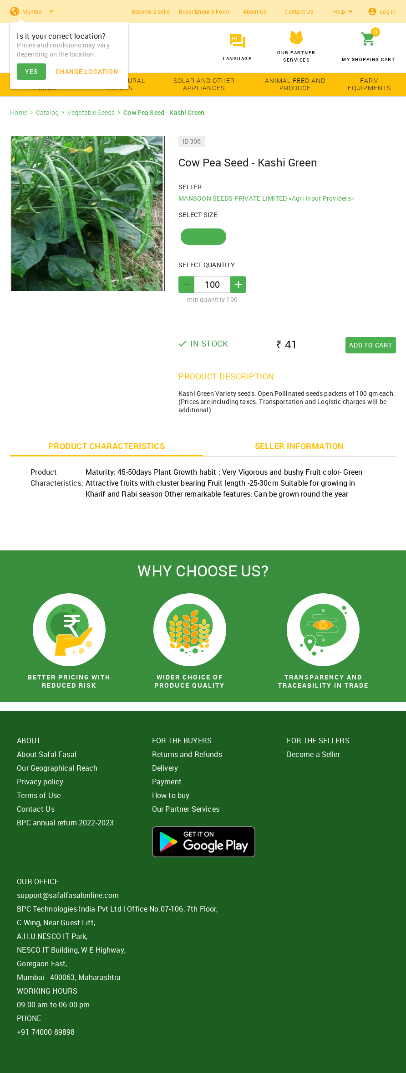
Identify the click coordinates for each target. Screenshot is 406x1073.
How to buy (171, 795)
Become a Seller (313, 754)
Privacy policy (40, 782)
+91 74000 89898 (46, 1032)
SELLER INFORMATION (299, 446)
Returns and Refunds (187, 754)
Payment (167, 782)
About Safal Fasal (46, 754)
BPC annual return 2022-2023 (65, 823)
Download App (203, 842)
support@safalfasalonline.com (68, 895)
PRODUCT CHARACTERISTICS (106, 446)
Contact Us (298, 11)
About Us (255, 11)
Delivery (165, 768)
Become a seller (152, 11)
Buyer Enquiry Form (204, 11)
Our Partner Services (185, 809)
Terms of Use (39, 795)
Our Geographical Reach (57, 768)
